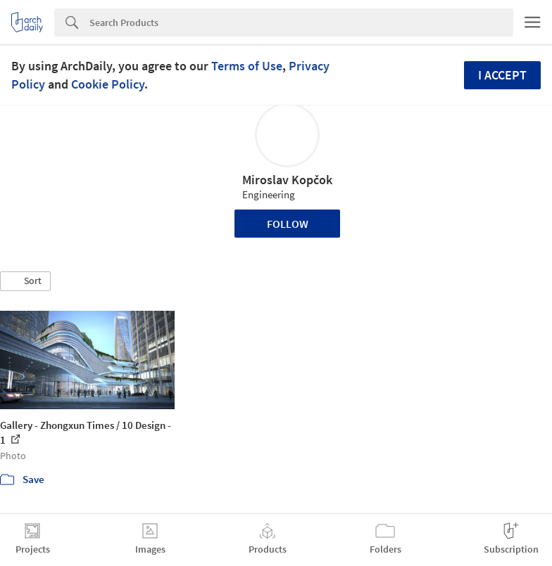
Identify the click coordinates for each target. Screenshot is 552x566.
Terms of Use (246, 66)
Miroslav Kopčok (287, 180)
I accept (502, 75)
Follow (287, 224)
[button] (25, 281)
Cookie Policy (107, 84)
